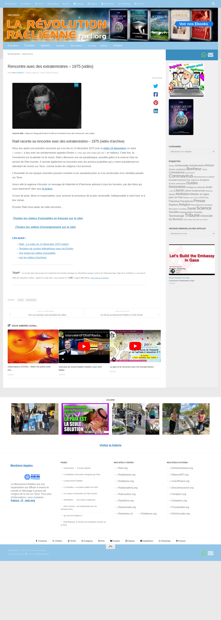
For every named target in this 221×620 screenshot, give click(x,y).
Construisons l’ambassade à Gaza (181, 281)
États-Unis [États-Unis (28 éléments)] (192, 219)
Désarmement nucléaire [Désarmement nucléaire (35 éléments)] (204, 177)
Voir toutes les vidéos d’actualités (37, 253)
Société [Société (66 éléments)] (173, 212)
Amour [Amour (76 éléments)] (209, 165)
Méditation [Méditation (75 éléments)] (183, 194)
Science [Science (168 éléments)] (204, 208)
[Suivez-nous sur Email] (210, 55)
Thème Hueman (43, 554)
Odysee (92, 4)
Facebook (10, 4)
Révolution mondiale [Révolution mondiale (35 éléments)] (178, 209)
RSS (66, 4)
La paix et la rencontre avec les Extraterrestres (132, 367)
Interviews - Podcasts (20, 54)
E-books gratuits (84, 468)
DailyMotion (107, 4)
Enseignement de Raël (179, 278)
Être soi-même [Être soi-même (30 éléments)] (202, 219)
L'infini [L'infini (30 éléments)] (171, 191)
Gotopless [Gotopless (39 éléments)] (204, 180)
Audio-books (69, 468)
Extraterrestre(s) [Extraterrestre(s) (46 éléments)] (177, 180)
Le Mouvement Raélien (73, 481)
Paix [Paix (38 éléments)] (207, 197)
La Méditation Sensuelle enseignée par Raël (82, 474)
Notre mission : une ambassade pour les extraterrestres (79, 507)
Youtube (78, 4)
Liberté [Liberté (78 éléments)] (179, 190)
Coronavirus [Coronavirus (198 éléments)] (181, 175)
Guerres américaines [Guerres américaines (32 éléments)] (177, 184)
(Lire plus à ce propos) (100, 278)
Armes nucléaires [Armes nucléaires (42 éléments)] (177, 169)
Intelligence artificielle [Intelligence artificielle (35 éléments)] (195, 187)
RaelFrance (18, 73)
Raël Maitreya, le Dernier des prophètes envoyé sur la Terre (83, 523)
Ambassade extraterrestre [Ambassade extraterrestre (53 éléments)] (190, 165)
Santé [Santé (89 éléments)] (191, 208)
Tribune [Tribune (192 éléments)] (192, 215)
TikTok (39, 4)
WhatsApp (124, 4)
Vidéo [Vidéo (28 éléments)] (186, 219)
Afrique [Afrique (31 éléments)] (171, 166)
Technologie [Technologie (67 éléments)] (176, 215)
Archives (20, 300)
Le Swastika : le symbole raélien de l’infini (81, 487)
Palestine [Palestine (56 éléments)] (174, 201)
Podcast (139, 4)
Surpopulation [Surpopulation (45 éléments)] (186, 212)
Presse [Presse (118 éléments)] (199, 201)
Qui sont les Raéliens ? (73, 516)
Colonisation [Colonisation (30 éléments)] (190, 173)
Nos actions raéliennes (86, 500)
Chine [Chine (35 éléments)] (204, 169)
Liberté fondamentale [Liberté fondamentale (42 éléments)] (194, 190)
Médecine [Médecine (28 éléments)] (209, 191)
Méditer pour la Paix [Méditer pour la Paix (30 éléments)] (191, 198)
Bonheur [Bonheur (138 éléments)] (193, 169)
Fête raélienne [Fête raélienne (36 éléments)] (192, 180)
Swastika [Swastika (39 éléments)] (198, 212)
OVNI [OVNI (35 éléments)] (201, 197)
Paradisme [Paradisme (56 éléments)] (186, 201)
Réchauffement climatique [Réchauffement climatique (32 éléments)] (201, 205)
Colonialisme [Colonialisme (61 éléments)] (177, 172)
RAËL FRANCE (14, 15)
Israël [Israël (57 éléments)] (208, 187)
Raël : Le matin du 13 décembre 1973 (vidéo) (44, 244)
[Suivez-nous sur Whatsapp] (204, 55)
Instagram (53, 4)
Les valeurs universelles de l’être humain (80, 494)
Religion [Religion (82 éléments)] (184, 204)
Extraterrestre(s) (31, 300)
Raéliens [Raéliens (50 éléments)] (173, 204)
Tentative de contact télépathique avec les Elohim (46, 248)
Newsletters (68, 500)
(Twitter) (25, 4)
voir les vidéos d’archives (33, 257)
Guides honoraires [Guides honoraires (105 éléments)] (183, 185)
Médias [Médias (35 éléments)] (172, 194)
